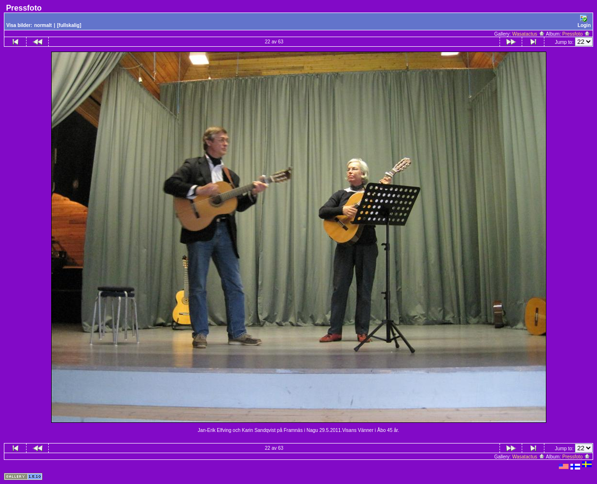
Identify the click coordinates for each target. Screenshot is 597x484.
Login (584, 21)
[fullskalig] (69, 25)
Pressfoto (576, 34)
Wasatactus (528, 34)
